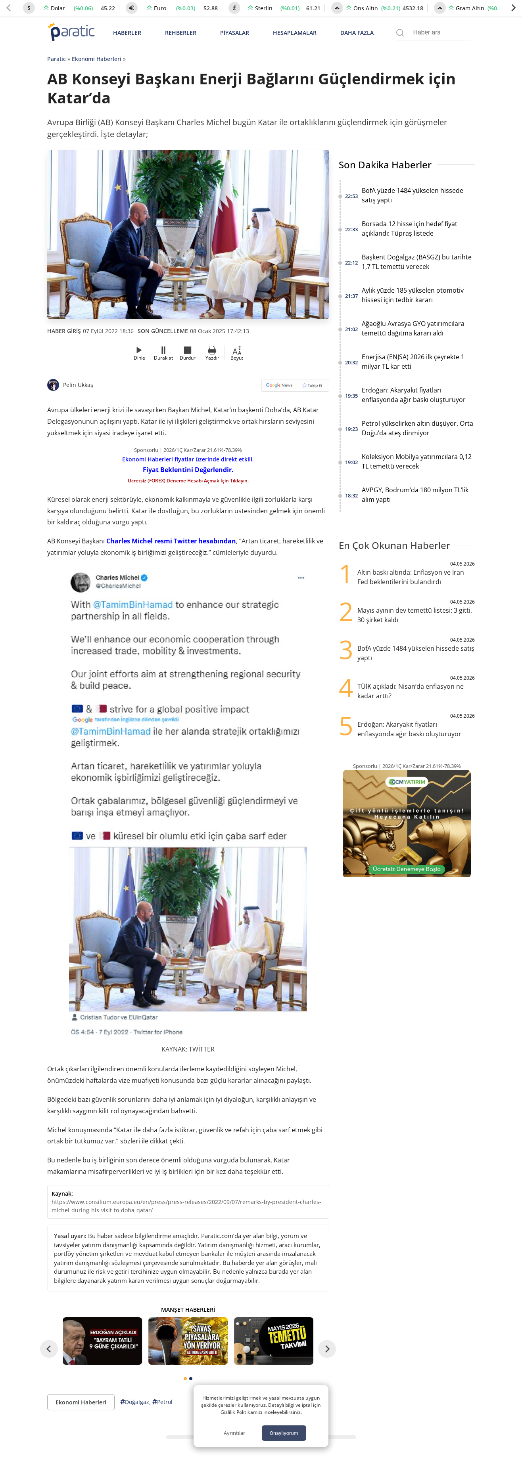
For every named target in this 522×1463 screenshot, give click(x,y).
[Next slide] (513, 8)
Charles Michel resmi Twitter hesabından (171, 541)
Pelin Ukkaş (78, 385)
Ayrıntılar (234, 1432)
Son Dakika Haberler (385, 164)
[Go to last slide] (49, 1349)
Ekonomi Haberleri (96, 59)
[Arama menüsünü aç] (400, 32)
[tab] (185, 1378)
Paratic (56, 59)
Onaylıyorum (284, 1433)
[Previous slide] (8, 8)
